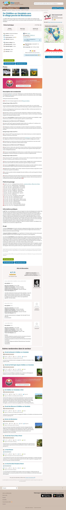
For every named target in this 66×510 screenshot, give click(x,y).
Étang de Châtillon (25, 100)
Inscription (55, 8)
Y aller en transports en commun (32, 40)
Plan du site (5, 495)
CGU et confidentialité (7, 493)
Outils (5, 8)
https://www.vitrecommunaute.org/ (55, 22)
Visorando (4, 10)
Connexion (61, 8)
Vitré (10, 95)
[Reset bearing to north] (62, 34)
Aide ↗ (17, 8)
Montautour (27, 137)
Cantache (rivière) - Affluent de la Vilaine (32, 184)
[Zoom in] (62, 29)
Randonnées (11, 8)
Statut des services (29, 507)
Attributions (52, 42)
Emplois (4, 497)
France (28, 33)
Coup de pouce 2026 (7, 502)
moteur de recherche (30, 477)
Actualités (4, 499)
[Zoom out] (62, 32)
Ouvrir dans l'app (9, 60)
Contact (4, 504)
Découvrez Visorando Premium (32, 55)
